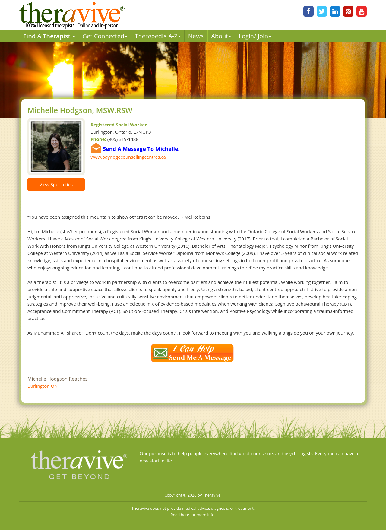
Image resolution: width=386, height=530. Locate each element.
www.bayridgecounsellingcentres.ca (128, 157)
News (196, 36)
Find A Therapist (49, 36)
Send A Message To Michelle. (141, 148)
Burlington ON (42, 386)
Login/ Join (255, 36)
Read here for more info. (193, 514)
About (221, 36)
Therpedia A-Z (158, 36)
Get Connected (105, 36)
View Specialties (56, 184)
